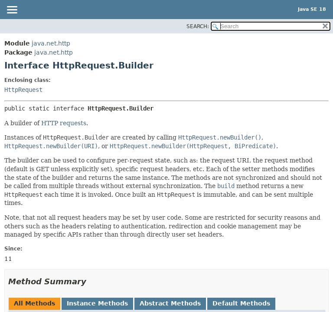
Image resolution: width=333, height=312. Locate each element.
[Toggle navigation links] (11, 10)
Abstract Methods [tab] (170, 303)
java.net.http (51, 43)
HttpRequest (23, 89)
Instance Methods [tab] (97, 303)
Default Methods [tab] (241, 303)
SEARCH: (197, 26)
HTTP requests (63, 123)
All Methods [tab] (34, 303)
